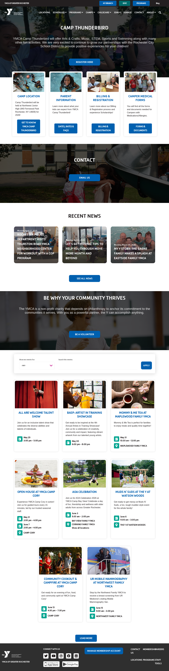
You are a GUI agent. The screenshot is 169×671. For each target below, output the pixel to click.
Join (117, 12)
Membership (149, 649)
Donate (127, 12)
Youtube (53, 656)
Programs (141, 3)
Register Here (84, 62)
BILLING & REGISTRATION (103, 128)
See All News (84, 278)
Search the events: (65, 360)
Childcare (104, 12)
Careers (159, 649)
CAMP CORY (29, 532)
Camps (90, 12)
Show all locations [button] (80, 527)
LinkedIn (76, 656)
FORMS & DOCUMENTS (140, 128)
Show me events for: (27, 360)
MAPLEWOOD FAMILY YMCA (133, 445)
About (151, 12)
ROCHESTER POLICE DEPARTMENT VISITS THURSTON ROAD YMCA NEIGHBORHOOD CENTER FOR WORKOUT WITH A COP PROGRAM (35, 246)
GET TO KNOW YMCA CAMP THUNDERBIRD (28, 126)
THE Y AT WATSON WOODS (132, 524)
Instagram (61, 656)
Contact (139, 12)
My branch (108, 3)
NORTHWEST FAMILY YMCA (109, 616)
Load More (86, 638)
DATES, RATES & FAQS (66, 128)
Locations (44, 12)
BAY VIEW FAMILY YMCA (83, 520)
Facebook (68, 656)
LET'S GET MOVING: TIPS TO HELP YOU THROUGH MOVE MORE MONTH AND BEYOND (84, 251)
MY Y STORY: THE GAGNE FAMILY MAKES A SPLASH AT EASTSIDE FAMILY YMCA (133, 253)
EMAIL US (84, 177)
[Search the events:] (98, 365)
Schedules (60, 12)
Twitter (46, 656)
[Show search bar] (161, 13)
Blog (157, 3)
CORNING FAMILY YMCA (83, 524)
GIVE (124, 3)
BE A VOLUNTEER (84, 334)
